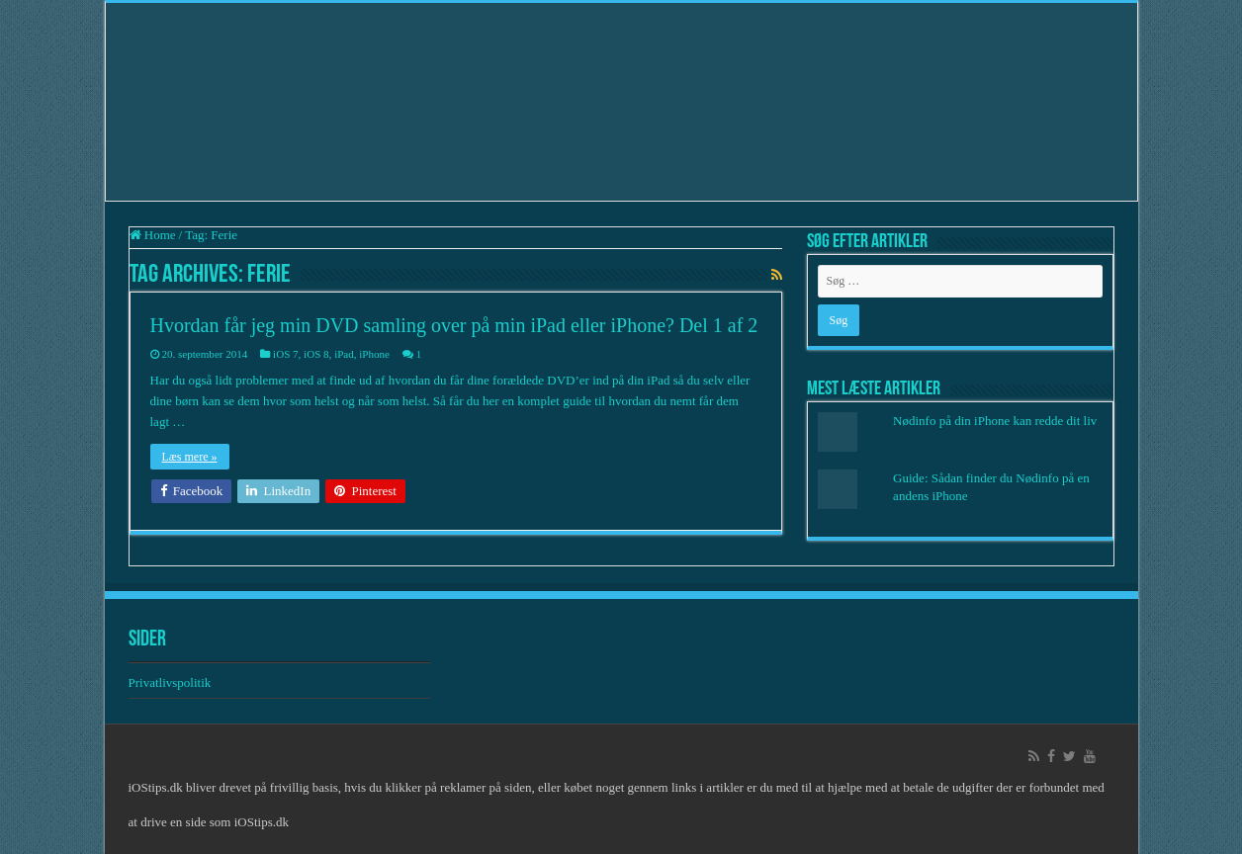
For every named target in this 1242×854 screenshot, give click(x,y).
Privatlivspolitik (172, 682)
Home (153, 234)
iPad (344, 354)
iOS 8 (316, 354)
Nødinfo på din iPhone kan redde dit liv (995, 420)
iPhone (374, 354)
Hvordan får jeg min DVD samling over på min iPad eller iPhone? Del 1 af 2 (454, 325)
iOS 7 (285, 354)
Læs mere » (190, 457)
